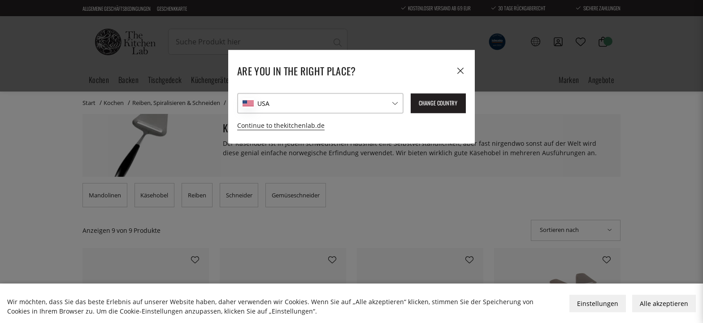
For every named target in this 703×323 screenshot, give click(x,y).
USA (263, 103)
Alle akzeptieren (664, 303)
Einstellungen (597, 303)
